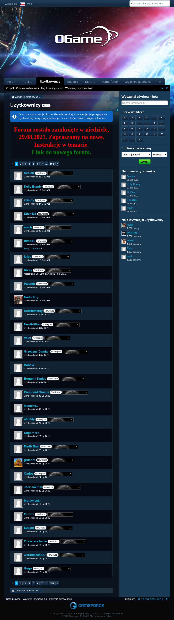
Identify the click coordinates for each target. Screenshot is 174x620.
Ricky (28, 270)
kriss (27, 256)
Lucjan (29, 527)
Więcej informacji (96, 118)
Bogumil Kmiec (35, 378)
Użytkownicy (50, 81)
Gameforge (110, 81)
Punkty (36, 248)
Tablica (28, 81)
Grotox (29, 514)
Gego (28, 568)
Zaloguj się (11, 3)
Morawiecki (32, 500)
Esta (129, 248)
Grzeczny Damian (36, 351)
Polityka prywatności (60, 598)
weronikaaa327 (35, 555)
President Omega (36, 392)
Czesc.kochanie (35, 541)
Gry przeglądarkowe (138, 81)
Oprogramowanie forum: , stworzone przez (87, 613)
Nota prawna (13, 598)
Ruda (130, 224)
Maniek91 (31, 405)
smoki (130, 240)
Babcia (29, 365)
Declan (29, 173)
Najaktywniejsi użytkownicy (142, 220)
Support (72, 81)
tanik (129, 256)
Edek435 (30, 213)
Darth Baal (31, 446)
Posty (26, 248)
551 (52, 163)
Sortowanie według (136, 148)
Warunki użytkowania (35, 598)
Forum (11, 81)
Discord (90, 81)
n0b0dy (29, 419)
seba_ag (132, 232)
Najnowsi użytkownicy (138, 171)
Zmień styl (129, 598)
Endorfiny (31, 297)
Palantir (29, 283)
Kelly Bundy (33, 186)
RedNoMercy (33, 311)
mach (28, 227)
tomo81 (29, 241)
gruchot (29, 460)
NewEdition (32, 324)
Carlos (28, 473)
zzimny (29, 200)
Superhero (31, 433)
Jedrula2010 (33, 487)
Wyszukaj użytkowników (140, 96)
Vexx (27, 338)
